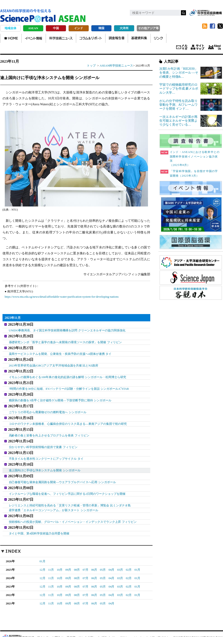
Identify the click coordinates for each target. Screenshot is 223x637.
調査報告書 (117, 38)
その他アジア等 (148, 28)
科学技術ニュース (61, 38)
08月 (77, 555)
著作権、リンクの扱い (81, 623)
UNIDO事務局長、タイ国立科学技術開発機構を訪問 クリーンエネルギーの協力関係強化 (67, 329)
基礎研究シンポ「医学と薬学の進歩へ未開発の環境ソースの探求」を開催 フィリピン (65, 340)
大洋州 (124, 28)
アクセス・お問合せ (50, 623)
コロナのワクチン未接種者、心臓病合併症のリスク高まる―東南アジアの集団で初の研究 (68, 416)
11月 (51, 555)
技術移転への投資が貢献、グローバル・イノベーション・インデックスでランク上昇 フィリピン (73, 508)
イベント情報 (34, 38)
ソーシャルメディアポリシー (153, 623)
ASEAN (33, 28)
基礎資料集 (139, 38)
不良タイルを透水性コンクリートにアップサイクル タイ (46, 449)
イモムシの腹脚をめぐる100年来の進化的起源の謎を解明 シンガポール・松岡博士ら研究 (67, 373)
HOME (11, 38)
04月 (111, 555)
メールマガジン (182, 47)
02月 (129, 555)
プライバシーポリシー (116, 623)
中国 (56, 28)
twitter (220, 26)
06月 (94, 555)
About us (215, 47)
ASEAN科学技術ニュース (116, 65)
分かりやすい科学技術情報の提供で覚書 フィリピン (43, 438)
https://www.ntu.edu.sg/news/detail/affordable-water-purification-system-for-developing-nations (62, 296)
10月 (60, 555)
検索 (183, 12)
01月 (42, 547)
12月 (42, 555)
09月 (68, 555)
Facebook (212, 26)
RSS (205, 26)
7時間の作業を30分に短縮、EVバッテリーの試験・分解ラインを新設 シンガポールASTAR (69, 384)
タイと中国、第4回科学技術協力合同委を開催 (39, 519)
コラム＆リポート (90, 38)
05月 (103, 555)
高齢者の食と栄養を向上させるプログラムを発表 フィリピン (49, 427)
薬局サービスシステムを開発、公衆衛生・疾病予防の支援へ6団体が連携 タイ (60, 351)
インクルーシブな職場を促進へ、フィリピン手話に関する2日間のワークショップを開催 (67, 482)
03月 (120, 555)
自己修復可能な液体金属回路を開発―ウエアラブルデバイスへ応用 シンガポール (62, 471)
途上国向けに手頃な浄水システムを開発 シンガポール (44, 460)
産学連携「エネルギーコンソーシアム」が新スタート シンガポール (53, 497)
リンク (158, 38)
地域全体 (10, 28)
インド (78, 28)
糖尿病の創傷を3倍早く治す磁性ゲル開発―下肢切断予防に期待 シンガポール (60, 395)
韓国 (101, 28)
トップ (91, 65)
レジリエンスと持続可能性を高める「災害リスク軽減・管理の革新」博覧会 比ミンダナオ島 (70, 493)
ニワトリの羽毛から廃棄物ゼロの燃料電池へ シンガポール (47, 405)
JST (17, 623)
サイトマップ (197, 47)
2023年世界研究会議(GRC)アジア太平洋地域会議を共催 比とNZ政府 (53, 362)
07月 (85, 555)
